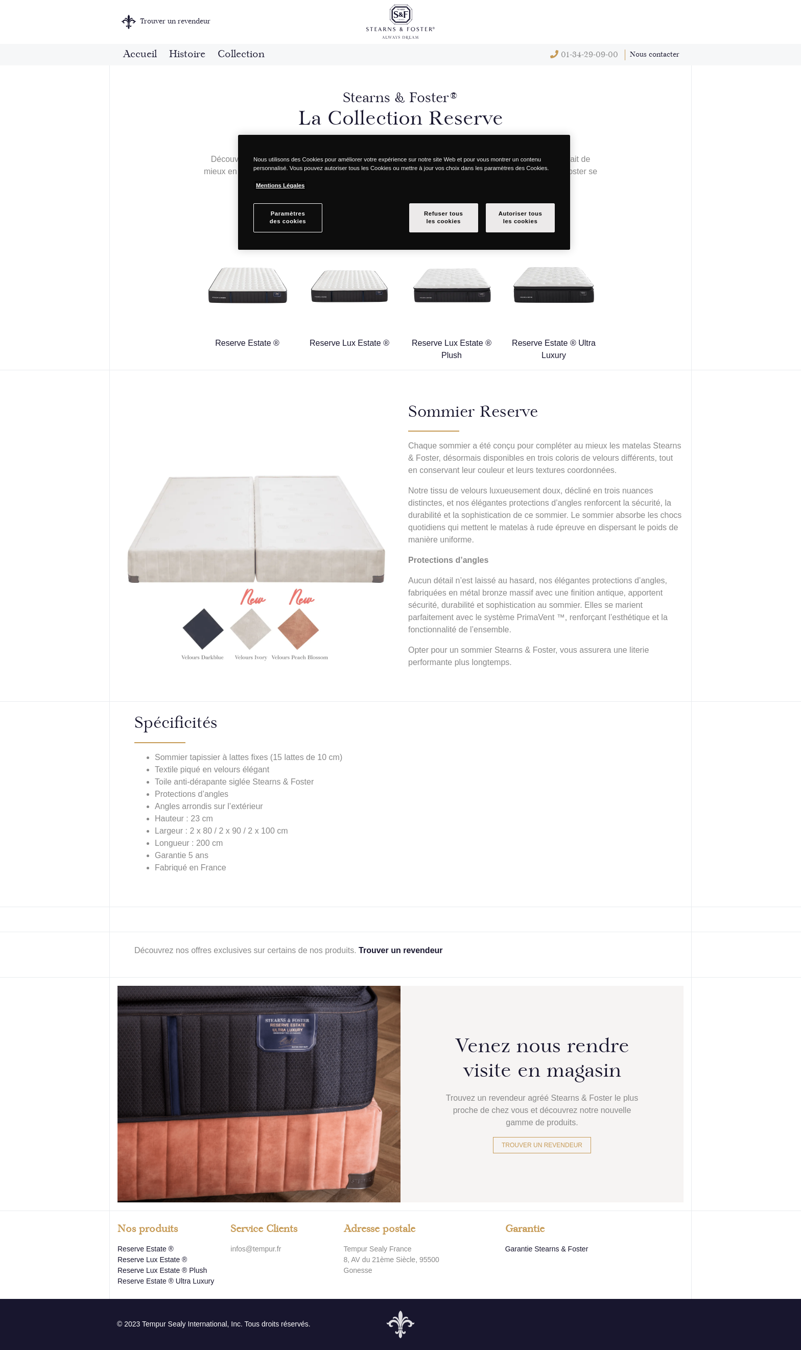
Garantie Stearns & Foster (546, 1249)
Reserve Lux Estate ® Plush (162, 1270)
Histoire (187, 54)
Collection (241, 54)
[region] (404, 192)
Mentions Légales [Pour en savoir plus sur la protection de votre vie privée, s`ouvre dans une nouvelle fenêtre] (280, 185)
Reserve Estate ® (145, 1249)
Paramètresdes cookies (288, 217)
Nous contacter (654, 54)
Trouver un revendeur (401, 950)
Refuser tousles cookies (443, 217)
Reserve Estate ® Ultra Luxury (165, 1281)
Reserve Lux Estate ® (152, 1260)
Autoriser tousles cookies (521, 217)
